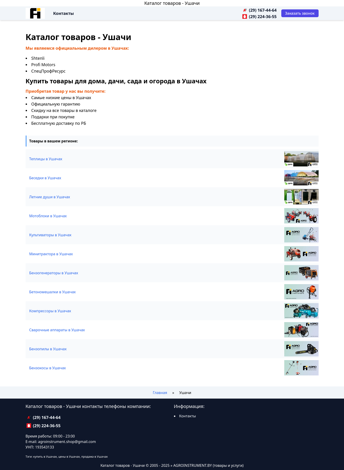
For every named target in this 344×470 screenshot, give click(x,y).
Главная (160, 392)
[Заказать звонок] (300, 13)
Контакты (63, 13)
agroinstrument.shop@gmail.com (67, 441)
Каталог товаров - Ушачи (172, 3)
